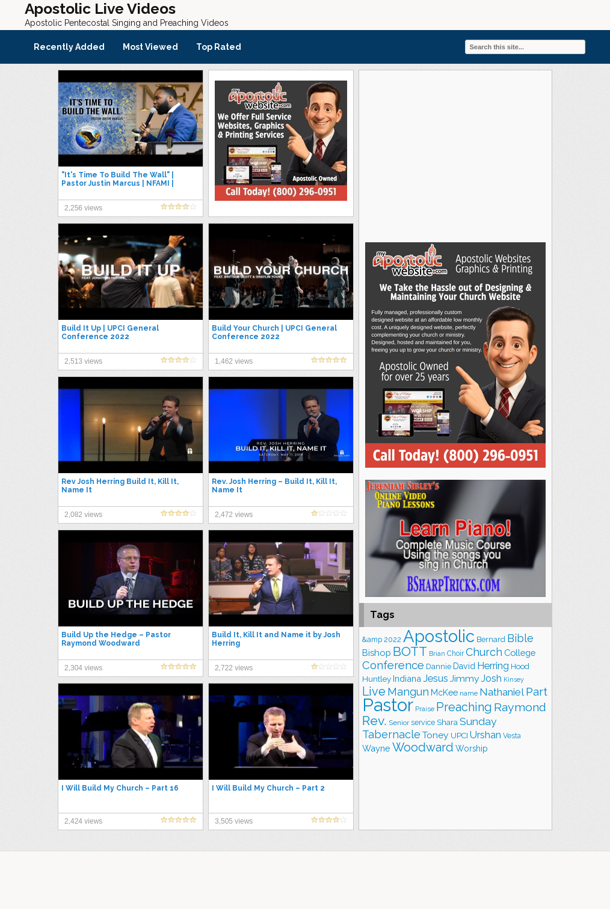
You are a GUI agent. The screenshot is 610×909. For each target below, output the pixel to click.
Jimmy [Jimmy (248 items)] (464, 678)
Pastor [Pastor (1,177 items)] (387, 704)
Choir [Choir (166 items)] (455, 653)
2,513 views (83, 361)
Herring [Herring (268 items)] (493, 666)
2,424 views (83, 821)
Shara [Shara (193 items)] (447, 722)
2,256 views (83, 208)
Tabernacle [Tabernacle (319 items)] (391, 734)
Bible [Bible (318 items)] (520, 638)
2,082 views (83, 514)
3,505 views (234, 821)
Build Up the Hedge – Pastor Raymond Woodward (116, 639)
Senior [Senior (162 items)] (399, 722)
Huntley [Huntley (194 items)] (376, 679)
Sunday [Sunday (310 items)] (478, 721)
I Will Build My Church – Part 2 (268, 788)
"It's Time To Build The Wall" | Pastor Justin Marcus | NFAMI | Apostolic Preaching (117, 183)
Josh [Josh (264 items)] (491, 678)
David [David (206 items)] (464, 666)
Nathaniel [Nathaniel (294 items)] (501, 692)
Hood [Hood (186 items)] (520, 666)
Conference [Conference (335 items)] (393, 665)
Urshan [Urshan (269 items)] (485, 735)
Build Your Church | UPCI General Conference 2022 (274, 332)
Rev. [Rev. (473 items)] (374, 720)
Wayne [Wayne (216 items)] (376, 748)
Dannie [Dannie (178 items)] (438, 666)
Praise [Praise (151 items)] (424, 709)
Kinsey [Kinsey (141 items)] (514, 679)
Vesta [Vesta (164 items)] (512, 736)
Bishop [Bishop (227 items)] (376, 652)
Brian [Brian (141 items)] (437, 653)
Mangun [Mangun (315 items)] (408, 691)
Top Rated (218, 47)
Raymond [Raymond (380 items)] (520, 707)
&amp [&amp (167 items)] (372, 639)
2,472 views (234, 514)
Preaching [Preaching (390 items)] (464, 707)
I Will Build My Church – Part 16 (120, 788)
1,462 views (234, 361)
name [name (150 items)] (469, 693)
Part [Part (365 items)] (536, 691)
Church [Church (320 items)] (484, 652)
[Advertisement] (455, 154)
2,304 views (83, 668)
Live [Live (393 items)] (374, 691)
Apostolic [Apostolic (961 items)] (439, 636)
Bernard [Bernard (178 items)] (490, 639)
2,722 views (234, 668)
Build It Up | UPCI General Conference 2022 (110, 332)
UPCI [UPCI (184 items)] (459, 735)
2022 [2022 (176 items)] (392, 639)
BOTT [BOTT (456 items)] (410, 651)
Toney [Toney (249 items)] (435, 735)
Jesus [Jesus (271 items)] (435, 678)
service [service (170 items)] (423, 722)
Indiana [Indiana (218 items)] (407, 678)
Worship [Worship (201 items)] (471, 748)
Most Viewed (150, 47)
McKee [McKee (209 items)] (444, 692)
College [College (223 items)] (519, 652)
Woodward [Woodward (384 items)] (423, 747)
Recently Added (69, 47)
